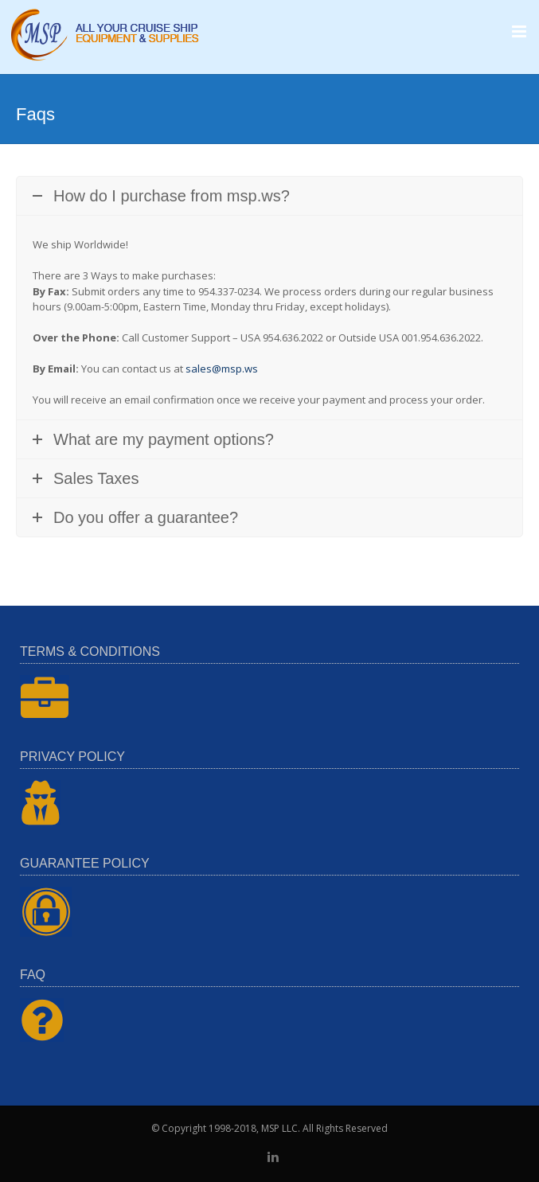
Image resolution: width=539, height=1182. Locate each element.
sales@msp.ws (222, 368)
